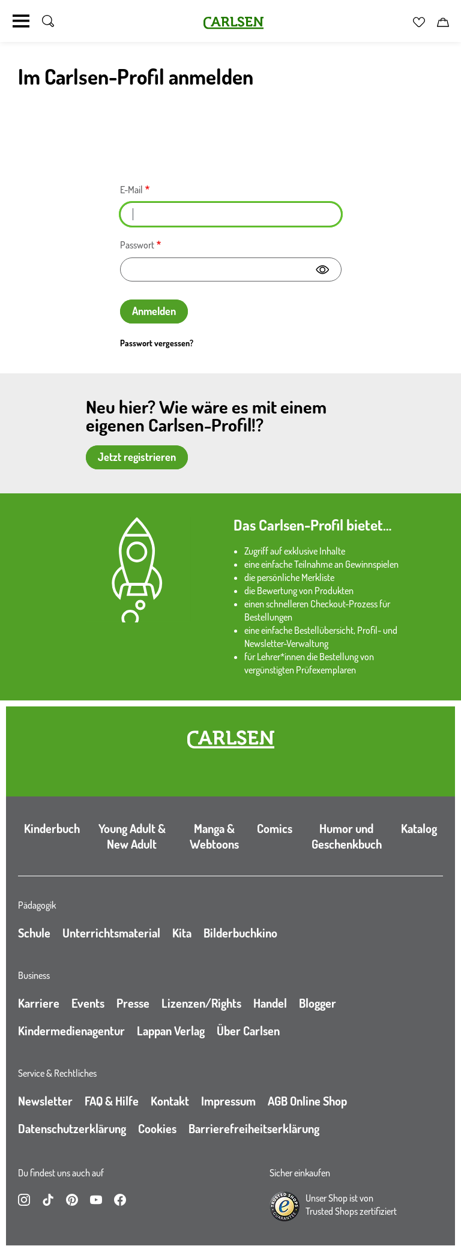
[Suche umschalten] (48, 21)
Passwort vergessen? (156, 343)
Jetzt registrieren (137, 456)
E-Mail (131, 190)
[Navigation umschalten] (21, 21)
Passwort (137, 245)
